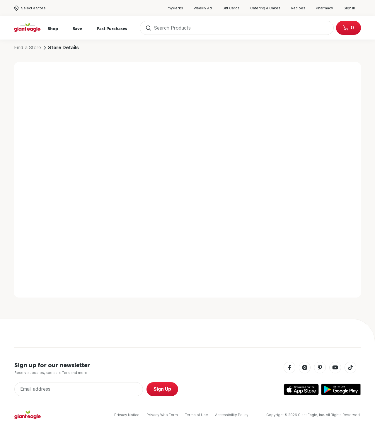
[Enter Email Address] (78, 389)
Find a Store (27, 47)
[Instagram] (305, 368)
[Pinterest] (320, 368)
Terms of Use (196, 415)
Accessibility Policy (231, 415)
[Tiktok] (350, 368)
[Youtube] (335, 368)
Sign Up (162, 389)
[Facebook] (289, 368)
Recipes (301, 8)
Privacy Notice (126, 415)
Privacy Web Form (162, 415)
